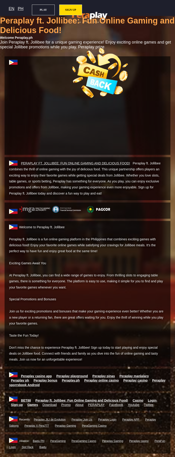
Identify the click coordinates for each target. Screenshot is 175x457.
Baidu (42, 447)
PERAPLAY (96, 405)
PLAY (43, 9)
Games (32, 405)
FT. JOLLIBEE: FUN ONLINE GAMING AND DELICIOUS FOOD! (75, 163)
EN (11, 8)
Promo (66, 405)
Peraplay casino (135, 380)
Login (152, 400)
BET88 (26, 400)
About (79, 405)
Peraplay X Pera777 (36, 425)
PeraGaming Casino (94, 425)
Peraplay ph (20, 380)
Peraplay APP (130, 419)
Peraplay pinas (104, 376)
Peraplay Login (107, 419)
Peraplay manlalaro (134, 376)
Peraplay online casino (101, 380)
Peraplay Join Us (82, 419)
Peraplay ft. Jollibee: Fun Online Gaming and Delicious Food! (81, 400)
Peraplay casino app (36, 376)
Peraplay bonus (45, 380)
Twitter (148, 405)
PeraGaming (58, 441)
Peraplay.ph (71, 380)
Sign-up (17, 405)
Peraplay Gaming (65, 425)
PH (20, 8)
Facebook (116, 405)
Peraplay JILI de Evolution (50, 419)
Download (50, 405)
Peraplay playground (72, 376)
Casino (138, 400)
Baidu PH (38, 441)
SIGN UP (70, 9)
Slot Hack (27, 447)
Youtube (133, 405)
